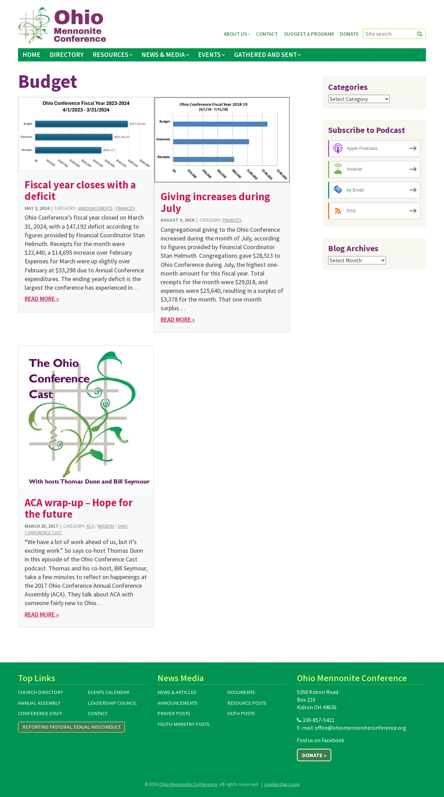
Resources (110, 54)
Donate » (314, 755)
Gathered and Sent (265, 54)
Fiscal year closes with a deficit (80, 190)
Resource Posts (246, 703)
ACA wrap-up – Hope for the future (79, 508)
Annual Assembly (39, 703)
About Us (235, 34)
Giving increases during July (215, 202)
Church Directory (40, 692)
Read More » (42, 299)
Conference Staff (40, 713)
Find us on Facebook (320, 740)
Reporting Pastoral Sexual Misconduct (72, 727)
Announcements (95, 208)
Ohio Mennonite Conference (188, 784)
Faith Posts (241, 713)
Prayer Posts (173, 713)
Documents (241, 692)
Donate (349, 34)
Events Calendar (108, 692)
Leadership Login (282, 784)
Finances (125, 208)
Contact (267, 34)
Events (209, 54)
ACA (90, 526)
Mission (106, 526)
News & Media (163, 54)
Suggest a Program (309, 34)
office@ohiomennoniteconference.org (360, 727)
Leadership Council (112, 703)
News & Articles (176, 692)
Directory (67, 54)
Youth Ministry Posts (183, 724)
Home (32, 54)
